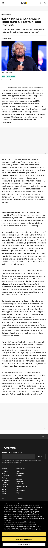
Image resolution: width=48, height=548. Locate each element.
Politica (8, 14)
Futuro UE (19, 484)
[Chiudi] (45, 504)
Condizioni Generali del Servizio (11, 462)
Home (3, 14)
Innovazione (6, 480)
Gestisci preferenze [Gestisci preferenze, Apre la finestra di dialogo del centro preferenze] (24, 544)
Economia (5, 476)
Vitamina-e (20, 482)
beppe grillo (11, 76)
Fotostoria (20, 473)
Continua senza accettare (24, 539)
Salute (4, 491)
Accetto (24, 534)
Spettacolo (5, 485)
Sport (4, 489)
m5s (3, 76)
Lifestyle (5, 487)
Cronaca (5, 471)
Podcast (19, 476)
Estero (4, 473)
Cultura (4, 482)
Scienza (4, 493)
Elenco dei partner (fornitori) (13, 529)
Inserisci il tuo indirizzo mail (13, 452)
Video (18, 471)
